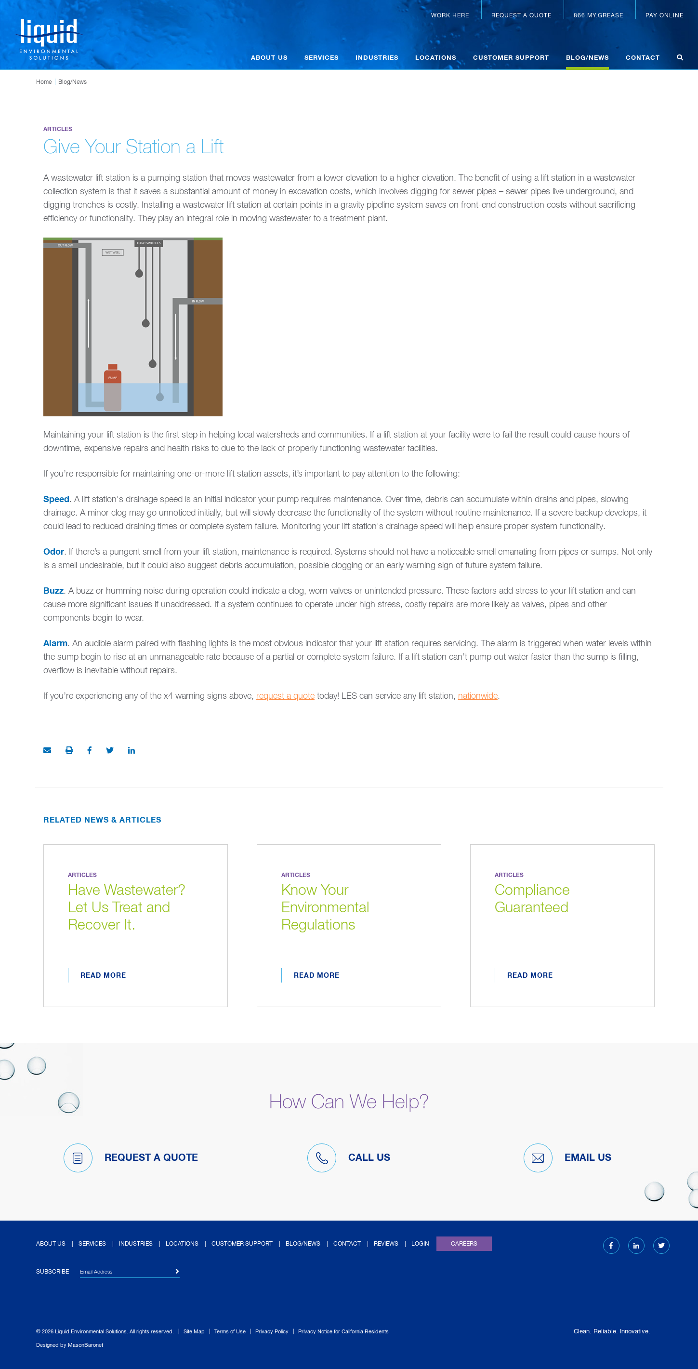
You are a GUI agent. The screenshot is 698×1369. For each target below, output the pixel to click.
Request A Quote (131, 1158)
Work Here (450, 16)
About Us (269, 58)
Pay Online (664, 16)
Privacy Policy (272, 1331)
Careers (464, 1244)
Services (321, 58)
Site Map (194, 1331)
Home (44, 82)
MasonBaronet (85, 1345)
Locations (435, 58)
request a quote (285, 696)
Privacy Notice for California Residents (343, 1331)
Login (420, 1244)
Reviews (386, 1244)
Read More (103, 975)
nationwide (478, 696)
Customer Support (511, 58)
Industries (377, 58)
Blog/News (587, 58)
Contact (643, 58)
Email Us (567, 1158)
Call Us (348, 1158)
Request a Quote (521, 16)
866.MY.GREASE (598, 16)
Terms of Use (230, 1331)
